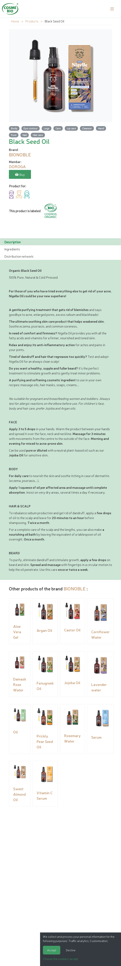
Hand (101, 128)
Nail (24, 135)
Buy (20, 174)
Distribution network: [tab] (19, 256)
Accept (51, 950)
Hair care (38, 135)
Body (14, 128)
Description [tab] (12, 241)
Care (58, 128)
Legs (46, 128)
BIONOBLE (75, 588)
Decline (70, 950)
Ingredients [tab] (12, 248)
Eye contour (30, 128)
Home (15, 21)
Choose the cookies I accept (60, 959)
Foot (13, 135)
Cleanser (87, 128)
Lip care (71, 128)
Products (31, 21)
